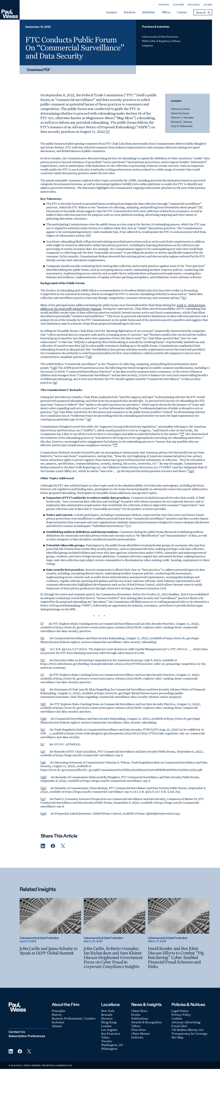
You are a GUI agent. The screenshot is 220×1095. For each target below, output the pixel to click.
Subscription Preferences (27, 1036)
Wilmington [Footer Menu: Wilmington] (109, 1049)
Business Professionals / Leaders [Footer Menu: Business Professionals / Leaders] (73, 1018)
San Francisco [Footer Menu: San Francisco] (110, 1033)
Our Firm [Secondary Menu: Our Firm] (178, 4)
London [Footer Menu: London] (106, 1026)
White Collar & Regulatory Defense (161, 41)
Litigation (147, 45)
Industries (148, 12)
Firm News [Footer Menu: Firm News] (138, 1030)
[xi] (88, 419)
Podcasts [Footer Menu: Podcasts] (137, 1037)
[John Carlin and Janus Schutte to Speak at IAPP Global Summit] (50, 950)
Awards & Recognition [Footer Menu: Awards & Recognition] (146, 1022)
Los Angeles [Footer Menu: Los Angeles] (109, 1030)
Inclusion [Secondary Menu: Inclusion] (194, 4)
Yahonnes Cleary (180, 109)
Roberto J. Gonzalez (182, 117)
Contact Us (17, 1032)
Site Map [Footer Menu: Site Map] (177, 1037)
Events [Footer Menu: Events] (135, 1015)
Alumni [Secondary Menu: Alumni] (207, 4)
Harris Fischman (180, 113)
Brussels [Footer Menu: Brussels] (106, 1015)
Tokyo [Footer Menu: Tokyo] (105, 1037)
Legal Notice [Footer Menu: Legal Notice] (179, 1011)
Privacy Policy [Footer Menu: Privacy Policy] (181, 1015)
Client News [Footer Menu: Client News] (139, 1011)
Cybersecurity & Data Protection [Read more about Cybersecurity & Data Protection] (39, 938)
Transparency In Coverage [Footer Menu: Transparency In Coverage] (189, 1033)
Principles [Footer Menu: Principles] (58, 1011)
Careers (182, 12)
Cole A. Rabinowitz (182, 126)
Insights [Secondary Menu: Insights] (164, 4)
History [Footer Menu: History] (57, 1015)
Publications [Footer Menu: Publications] (139, 1018)
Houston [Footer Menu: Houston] (107, 1018)
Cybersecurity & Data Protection (160, 36)
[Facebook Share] (53, 846)
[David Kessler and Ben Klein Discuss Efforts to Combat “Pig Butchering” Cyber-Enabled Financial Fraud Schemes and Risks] (178, 957)
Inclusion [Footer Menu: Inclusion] (58, 1022)
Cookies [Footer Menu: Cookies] (176, 1018)
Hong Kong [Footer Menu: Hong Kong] (109, 1022)
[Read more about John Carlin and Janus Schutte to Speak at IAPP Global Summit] (50, 916)
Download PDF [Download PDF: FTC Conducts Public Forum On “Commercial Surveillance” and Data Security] (38, 70)
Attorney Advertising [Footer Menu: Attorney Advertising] (185, 1022)
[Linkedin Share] (43, 846)
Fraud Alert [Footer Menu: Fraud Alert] (179, 1026)
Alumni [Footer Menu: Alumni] (57, 1026)
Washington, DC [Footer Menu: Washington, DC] (112, 1045)
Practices (129, 12)
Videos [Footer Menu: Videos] (135, 1026)
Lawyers (111, 12)
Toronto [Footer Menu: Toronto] (106, 1041)
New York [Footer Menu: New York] (107, 1011)
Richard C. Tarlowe (181, 122)
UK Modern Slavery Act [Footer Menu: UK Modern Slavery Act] (187, 1030)
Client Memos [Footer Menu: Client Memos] (140, 1033)
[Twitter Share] (63, 846)
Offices (166, 12)
